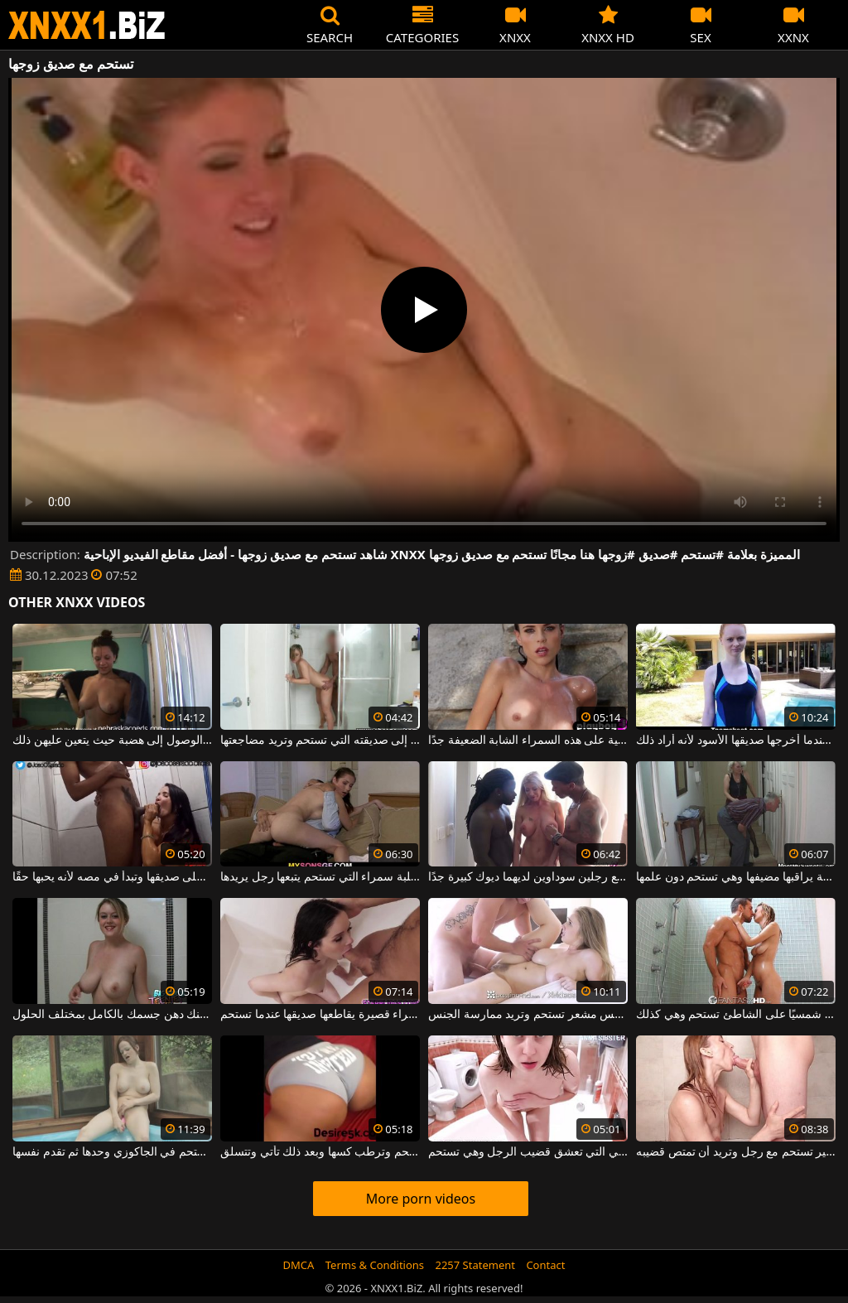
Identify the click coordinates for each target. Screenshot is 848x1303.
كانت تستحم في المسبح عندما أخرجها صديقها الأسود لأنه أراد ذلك (736, 740)
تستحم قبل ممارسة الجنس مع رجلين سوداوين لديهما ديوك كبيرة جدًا (528, 877)
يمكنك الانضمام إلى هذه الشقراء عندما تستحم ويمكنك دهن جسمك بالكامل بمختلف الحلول (112, 1014)
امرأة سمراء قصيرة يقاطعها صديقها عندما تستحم (320, 1014)
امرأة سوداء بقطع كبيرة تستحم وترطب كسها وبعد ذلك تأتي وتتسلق (320, 1152)
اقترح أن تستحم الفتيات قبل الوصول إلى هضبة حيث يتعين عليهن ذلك (112, 740)
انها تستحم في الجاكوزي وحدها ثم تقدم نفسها (112, 1152)
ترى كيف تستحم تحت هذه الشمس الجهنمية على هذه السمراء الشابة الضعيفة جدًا (528, 740)
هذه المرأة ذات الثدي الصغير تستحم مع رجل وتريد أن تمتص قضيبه (736, 1152)
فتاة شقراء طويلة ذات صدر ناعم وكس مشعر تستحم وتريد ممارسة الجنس (528, 1014)
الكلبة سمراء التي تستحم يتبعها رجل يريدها (320, 877)
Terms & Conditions (374, 1264)
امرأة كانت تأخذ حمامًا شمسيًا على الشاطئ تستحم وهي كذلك (736, 1014)
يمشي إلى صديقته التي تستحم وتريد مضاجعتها (320, 740)
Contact (545, 1264)
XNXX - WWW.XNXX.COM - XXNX (87, 25)
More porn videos (420, 1199)
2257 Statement (475, 1264)
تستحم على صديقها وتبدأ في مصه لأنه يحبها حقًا (112, 877)
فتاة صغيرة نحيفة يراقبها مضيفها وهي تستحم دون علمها (736, 877)
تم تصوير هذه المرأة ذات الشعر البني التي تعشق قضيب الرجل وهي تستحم (528, 1152)
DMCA (299, 1264)
